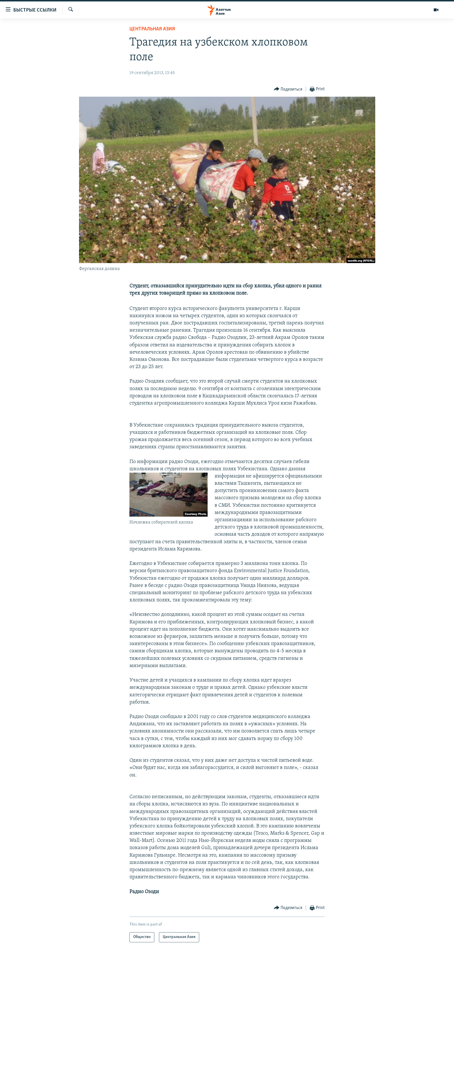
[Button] (288, 89)
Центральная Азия (152, 29)
